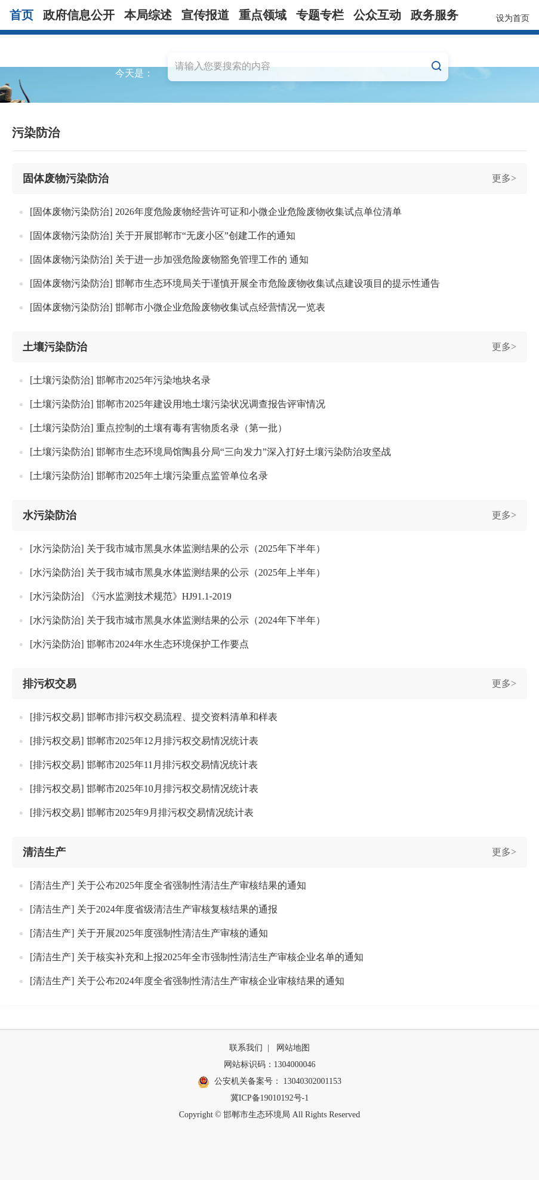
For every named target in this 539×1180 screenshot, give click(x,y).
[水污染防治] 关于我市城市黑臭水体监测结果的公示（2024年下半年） (177, 620)
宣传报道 (205, 14)
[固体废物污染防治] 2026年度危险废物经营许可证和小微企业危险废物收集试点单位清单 (216, 212)
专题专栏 (320, 14)
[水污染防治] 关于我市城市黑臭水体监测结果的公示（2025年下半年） (177, 548)
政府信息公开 (79, 14)
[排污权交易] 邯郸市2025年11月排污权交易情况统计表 (144, 765)
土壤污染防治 (55, 347)
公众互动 (377, 14)
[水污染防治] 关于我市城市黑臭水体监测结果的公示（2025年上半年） (177, 572)
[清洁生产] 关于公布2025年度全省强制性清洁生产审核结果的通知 (168, 885)
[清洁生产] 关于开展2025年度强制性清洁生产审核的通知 (149, 933)
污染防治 (36, 132)
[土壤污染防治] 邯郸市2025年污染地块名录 (120, 380)
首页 (21, 14)
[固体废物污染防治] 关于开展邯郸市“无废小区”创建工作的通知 (162, 236)
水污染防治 (49, 515)
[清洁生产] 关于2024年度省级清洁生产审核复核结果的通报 (154, 909)
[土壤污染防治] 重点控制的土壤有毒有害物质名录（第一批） (158, 428)
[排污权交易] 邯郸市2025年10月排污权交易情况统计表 (144, 788)
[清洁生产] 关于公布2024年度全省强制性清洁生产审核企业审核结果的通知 (187, 981)
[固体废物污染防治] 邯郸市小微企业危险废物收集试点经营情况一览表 (177, 307)
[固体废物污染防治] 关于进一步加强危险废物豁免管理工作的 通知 (169, 259)
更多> (504, 178)
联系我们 (246, 1047)
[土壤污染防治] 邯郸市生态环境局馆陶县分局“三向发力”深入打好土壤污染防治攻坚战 (210, 452)
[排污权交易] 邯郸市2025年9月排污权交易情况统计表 (142, 812)
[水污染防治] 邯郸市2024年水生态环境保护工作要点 (139, 644)
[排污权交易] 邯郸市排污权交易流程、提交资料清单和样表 (154, 717)
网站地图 (293, 1047)
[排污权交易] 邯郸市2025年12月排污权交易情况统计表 (144, 741)
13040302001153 (312, 1081)
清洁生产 (44, 852)
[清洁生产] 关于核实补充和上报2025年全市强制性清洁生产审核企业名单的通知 (197, 957)
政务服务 (434, 14)
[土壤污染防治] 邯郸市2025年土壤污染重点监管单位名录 (149, 476)
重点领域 (263, 14)
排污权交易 (49, 684)
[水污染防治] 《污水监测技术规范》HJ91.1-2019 (131, 596)
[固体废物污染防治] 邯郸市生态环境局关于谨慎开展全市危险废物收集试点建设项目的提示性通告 (235, 283)
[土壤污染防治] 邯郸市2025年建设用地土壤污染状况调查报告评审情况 (177, 404)
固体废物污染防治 (66, 179)
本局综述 (148, 14)
